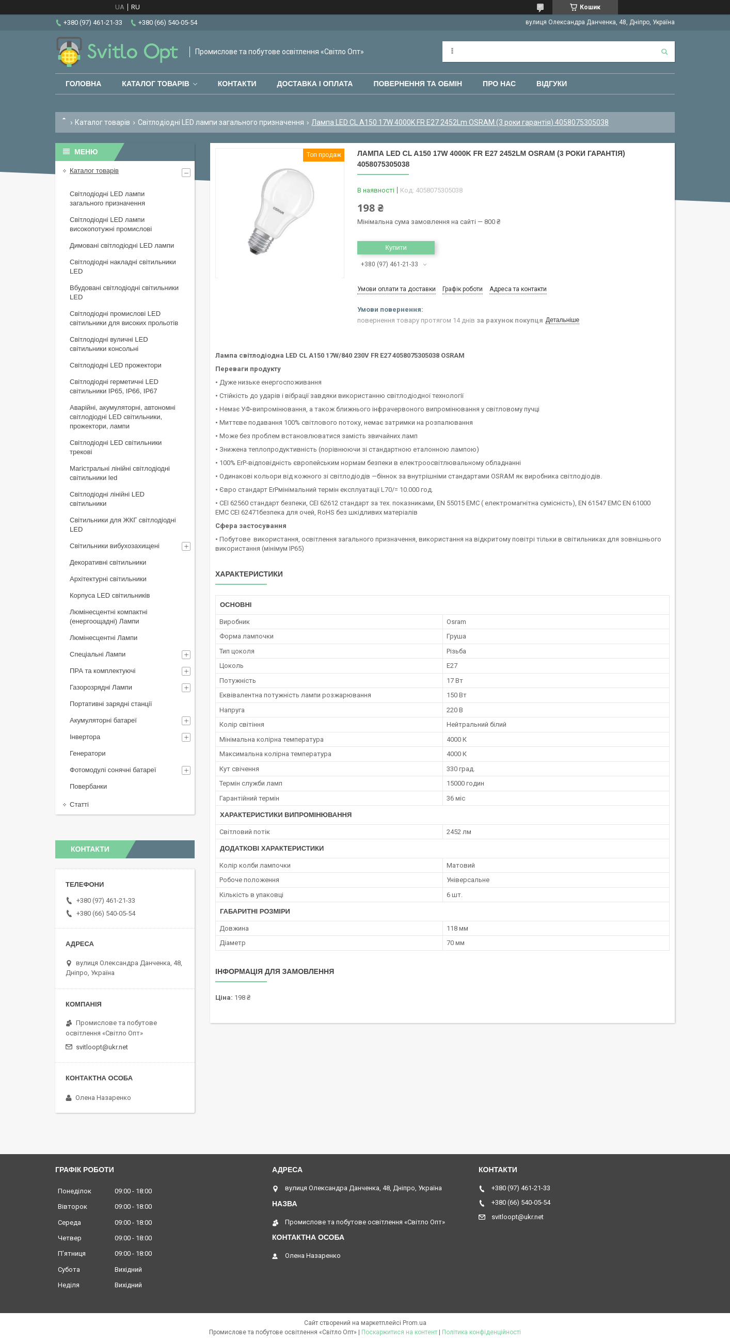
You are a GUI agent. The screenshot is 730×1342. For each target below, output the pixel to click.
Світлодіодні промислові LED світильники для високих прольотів (124, 318)
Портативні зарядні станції (111, 704)
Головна (83, 83)
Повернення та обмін (417, 83)
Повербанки (88, 786)
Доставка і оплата (315, 83)
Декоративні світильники (108, 562)
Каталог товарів (155, 83)
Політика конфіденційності (481, 1332)
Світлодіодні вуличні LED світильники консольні (109, 344)
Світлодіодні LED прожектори (116, 365)
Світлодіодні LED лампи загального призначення (221, 122)
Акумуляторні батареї (103, 720)
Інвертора (85, 737)
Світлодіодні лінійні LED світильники (107, 498)
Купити (396, 247)
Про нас (499, 83)
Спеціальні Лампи (97, 654)
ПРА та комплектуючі (103, 671)
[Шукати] (664, 51)
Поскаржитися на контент (399, 1332)
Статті (79, 804)
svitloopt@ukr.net (102, 1047)
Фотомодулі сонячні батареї (113, 770)
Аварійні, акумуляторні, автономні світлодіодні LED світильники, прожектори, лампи (123, 417)
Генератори (88, 753)
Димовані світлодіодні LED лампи (122, 245)
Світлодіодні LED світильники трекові (116, 447)
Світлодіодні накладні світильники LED (123, 266)
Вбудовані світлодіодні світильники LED (124, 292)
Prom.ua (414, 1323)
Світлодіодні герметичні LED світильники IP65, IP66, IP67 (114, 386)
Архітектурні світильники (108, 579)
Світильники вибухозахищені (115, 546)
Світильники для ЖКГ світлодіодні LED (123, 524)
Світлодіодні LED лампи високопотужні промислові (111, 224)
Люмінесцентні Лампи (103, 638)
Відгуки (551, 83)
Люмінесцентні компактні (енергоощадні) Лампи (108, 616)
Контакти (237, 83)
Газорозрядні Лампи (101, 687)
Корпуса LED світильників (110, 595)
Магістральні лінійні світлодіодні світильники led (120, 473)
